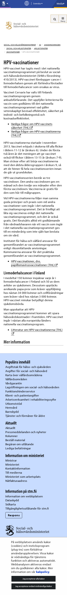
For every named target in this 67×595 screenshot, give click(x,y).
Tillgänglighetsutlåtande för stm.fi (27, 508)
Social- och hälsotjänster (18, 48)
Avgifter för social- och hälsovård (26, 371)
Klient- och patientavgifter (22, 395)
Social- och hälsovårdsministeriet (20, 45)
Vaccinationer (13, 52)
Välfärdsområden (16, 379)
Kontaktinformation (17, 468)
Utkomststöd (13, 403)
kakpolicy (42, 572)
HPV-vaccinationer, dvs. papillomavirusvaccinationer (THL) (34, 263)
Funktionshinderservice (20, 391)
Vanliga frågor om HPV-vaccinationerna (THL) (36, 133)
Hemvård (11, 407)
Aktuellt (10, 428)
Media (60, 3)
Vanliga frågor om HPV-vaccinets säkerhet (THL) (31, 125)
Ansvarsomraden (52, 45)
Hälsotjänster (41, 48)
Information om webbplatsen (24, 496)
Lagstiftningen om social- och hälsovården (32, 387)
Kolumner (11, 436)
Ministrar (11, 460)
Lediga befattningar (18, 448)
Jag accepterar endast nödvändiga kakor (33, 586)
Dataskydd (12, 500)
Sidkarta (10, 504)
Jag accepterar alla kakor (34, 578)
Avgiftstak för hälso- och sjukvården (28, 367)
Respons (14, 515)
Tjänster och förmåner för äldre (25, 416)
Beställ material (15, 440)
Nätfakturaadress (16, 481)
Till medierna (13, 472)
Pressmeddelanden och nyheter (25, 432)
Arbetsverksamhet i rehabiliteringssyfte (31, 399)
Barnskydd (12, 411)
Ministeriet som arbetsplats (23, 476)
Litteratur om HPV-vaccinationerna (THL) (37, 330)
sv (40, 45)
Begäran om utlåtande (19, 444)
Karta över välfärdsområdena (23, 375)
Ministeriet (12, 464)
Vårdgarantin (13, 383)
